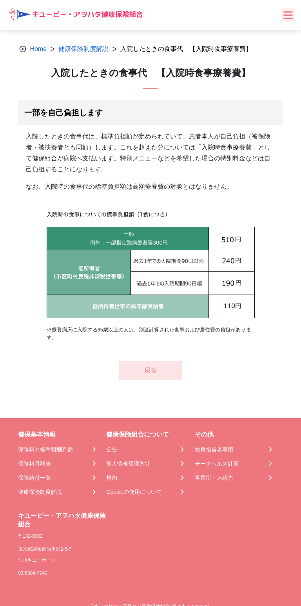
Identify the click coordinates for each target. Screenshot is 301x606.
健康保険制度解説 (83, 48)
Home (38, 48)
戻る (150, 370)
